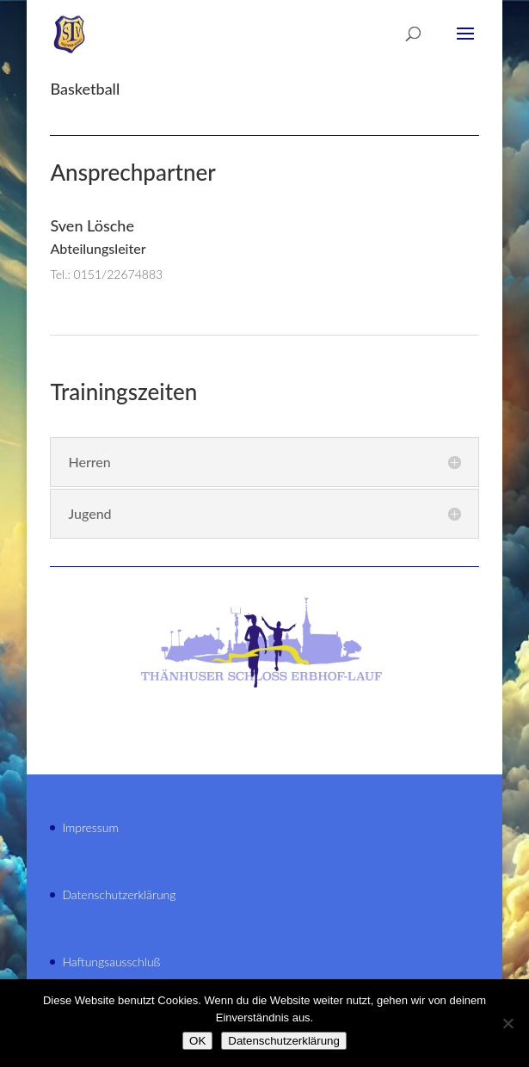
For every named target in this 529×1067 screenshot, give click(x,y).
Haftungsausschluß (111, 961)
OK (197, 1040)
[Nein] (507, 1023)
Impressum (90, 827)
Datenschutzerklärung (118, 894)
